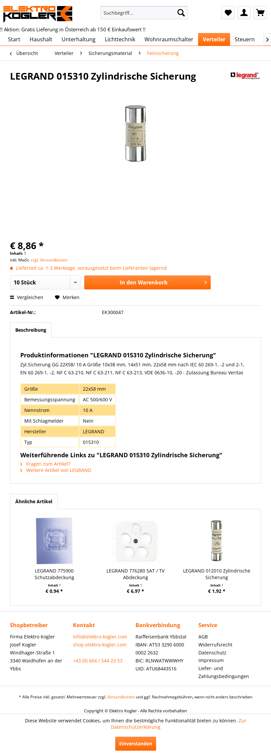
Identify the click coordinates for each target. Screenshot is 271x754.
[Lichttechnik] (120, 39)
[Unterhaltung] (78, 39)
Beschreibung (30, 330)
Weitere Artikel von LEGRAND (55, 470)
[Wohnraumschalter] (169, 39)
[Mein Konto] (244, 12)
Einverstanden (135, 743)
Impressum (211, 660)
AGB (203, 636)
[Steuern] (244, 39)
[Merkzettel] (227, 12)
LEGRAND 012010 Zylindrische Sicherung (216, 573)
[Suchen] (181, 12)
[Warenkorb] (260, 12)
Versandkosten (121, 697)
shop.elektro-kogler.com (100, 644)
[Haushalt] (41, 39)
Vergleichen (26, 297)
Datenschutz (212, 652)
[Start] (14, 39)
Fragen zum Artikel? (45, 464)
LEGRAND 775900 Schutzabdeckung (54, 573)
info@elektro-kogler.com (100, 636)
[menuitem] (144, 12)
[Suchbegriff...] (144, 12)
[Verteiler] (214, 39)
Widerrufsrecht (215, 644)
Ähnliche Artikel (33, 501)
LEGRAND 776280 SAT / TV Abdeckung (135, 573)
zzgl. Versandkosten (49, 260)
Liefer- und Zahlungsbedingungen (223, 672)
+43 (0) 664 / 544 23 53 (98, 660)
